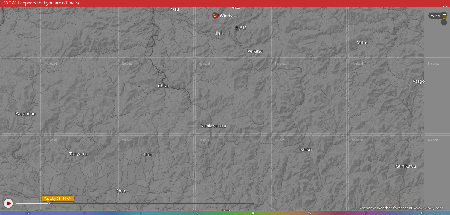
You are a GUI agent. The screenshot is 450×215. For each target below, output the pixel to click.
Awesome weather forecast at (400, 208)
